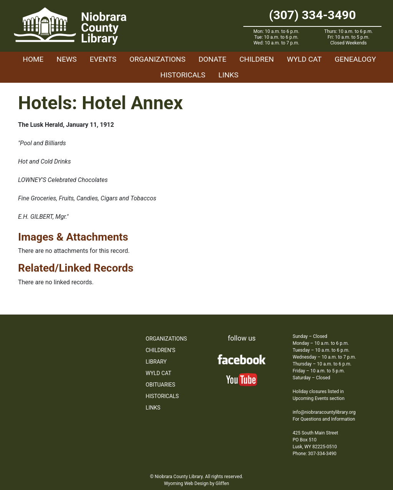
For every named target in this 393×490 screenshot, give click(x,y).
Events (103, 59)
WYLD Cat (304, 59)
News (66, 59)
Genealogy (355, 59)
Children (256, 59)
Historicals (182, 74)
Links (228, 74)
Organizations (157, 59)
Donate (212, 59)
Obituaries (160, 385)
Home (33, 59)
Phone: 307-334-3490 (315, 453)
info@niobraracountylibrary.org (324, 412)
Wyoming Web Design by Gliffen (196, 483)
